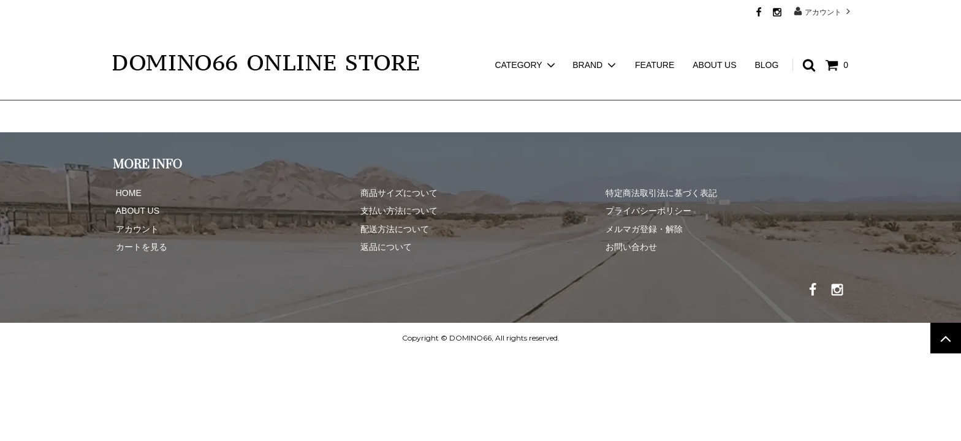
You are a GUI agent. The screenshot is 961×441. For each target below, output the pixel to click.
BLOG (766, 43)
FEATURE (654, 43)
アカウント (823, 11)
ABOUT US (714, 43)
